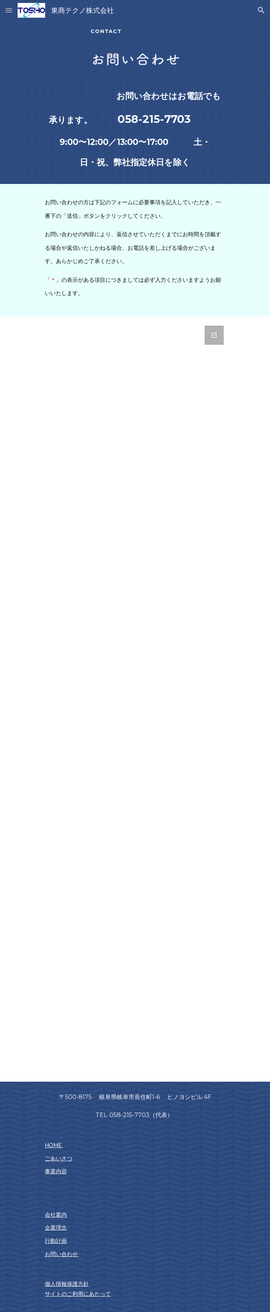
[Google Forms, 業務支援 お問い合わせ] (135, 699)
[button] (9, 10)
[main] (135, 129)
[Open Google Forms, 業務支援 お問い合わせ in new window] (214, 335)
